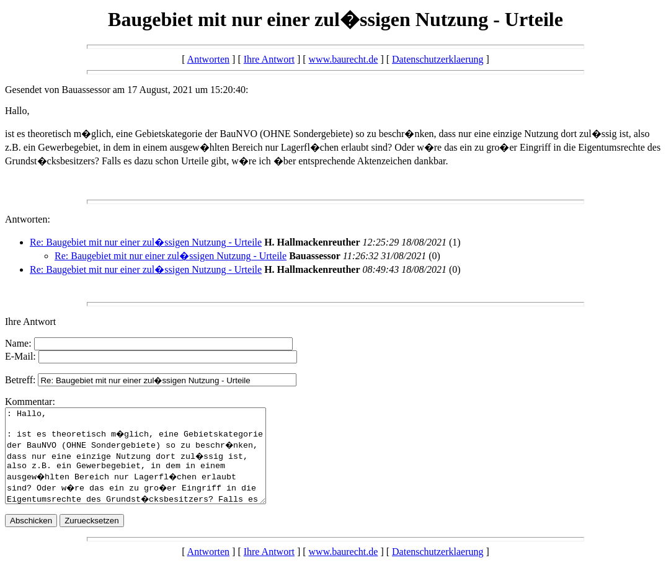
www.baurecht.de (343, 59)
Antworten (208, 59)
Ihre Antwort (269, 59)
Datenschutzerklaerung (437, 59)
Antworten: (27, 219)
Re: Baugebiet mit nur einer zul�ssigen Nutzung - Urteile (146, 242)
